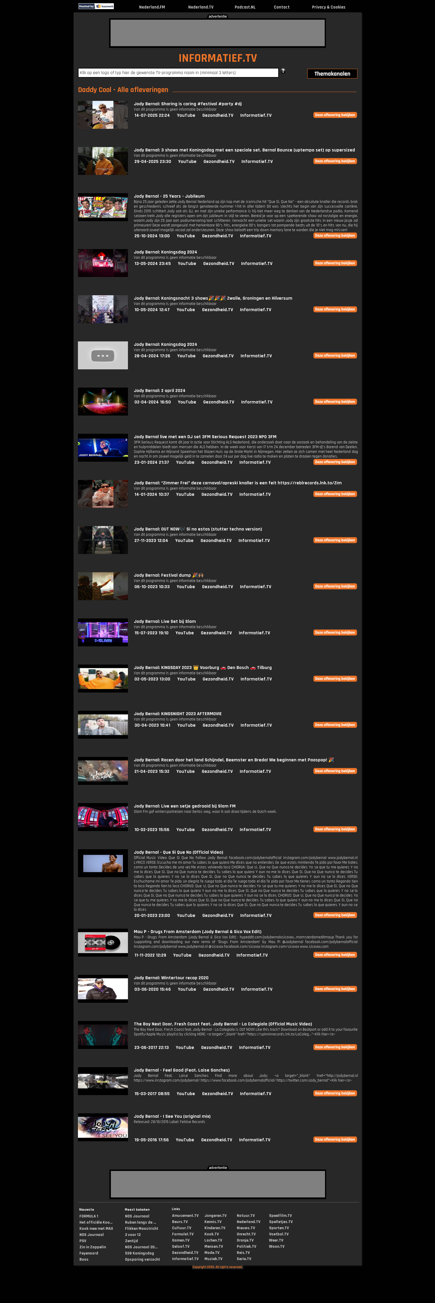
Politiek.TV (246, 1246)
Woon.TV (276, 1246)
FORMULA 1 (88, 1216)
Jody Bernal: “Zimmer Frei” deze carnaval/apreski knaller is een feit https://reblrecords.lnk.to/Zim (238, 483)
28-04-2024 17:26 (152, 356)
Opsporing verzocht (142, 1259)
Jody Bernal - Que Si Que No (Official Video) (178, 852)
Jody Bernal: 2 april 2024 (160, 391)
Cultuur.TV (181, 1228)
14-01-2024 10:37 (151, 494)
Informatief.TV (255, 115)
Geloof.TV (180, 1246)
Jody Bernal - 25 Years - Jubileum (169, 196)
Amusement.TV (185, 1215)
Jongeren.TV (215, 1215)
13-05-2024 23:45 (152, 264)
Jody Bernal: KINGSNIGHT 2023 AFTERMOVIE (178, 714)
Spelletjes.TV (281, 1221)
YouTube (186, 115)
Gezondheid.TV (217, 115)
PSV (82, 1241)
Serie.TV (244, 1259)
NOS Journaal (91, 1234)
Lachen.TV (213, 1240)
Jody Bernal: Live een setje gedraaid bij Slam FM (185, 806)
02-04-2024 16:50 (152, 402)
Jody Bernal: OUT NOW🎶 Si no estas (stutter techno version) (198, 529)
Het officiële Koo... (95, 1222)
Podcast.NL (245, 7)
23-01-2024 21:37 (151, 462)
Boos (84, 1259)
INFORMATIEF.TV (218, 58)
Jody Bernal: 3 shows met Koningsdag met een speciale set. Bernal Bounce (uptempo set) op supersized (244, 150)
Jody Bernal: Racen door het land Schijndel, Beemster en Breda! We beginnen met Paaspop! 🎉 (234, 760)
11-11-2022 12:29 (150, 955)
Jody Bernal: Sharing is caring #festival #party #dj (188, 104)
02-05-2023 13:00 (152, 679)
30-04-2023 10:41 (152, 725)
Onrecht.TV (246, 1234)
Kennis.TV (212, 1221)
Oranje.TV (245, 1240)
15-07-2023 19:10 (151, 633)
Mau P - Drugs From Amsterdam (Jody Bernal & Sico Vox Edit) (197, 932)
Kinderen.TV (214, 1228)
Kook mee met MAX (96, 1228)
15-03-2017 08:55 (152, 1094)
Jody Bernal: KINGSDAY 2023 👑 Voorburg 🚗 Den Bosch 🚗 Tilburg (203, 668)
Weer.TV (276, 1240)
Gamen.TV (180, 1240)
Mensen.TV (213, 1246)
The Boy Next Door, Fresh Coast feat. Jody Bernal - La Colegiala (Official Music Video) (223, 1024)
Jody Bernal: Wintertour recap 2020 (171, 978)
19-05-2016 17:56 (151, 1140)
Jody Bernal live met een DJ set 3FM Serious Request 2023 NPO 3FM (205, 437)
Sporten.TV (279, 1228)
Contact (282, 7)
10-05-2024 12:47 (152, 310)
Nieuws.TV (246, 1228)
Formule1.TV (183, 1234)
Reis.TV (243, 1252)
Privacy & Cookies (328, 7)
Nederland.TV (201, 7)
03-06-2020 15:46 (152, 989)
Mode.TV (211, 1252)
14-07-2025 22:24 (152, 115)
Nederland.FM (152, 7)
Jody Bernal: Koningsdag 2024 (165, 252)
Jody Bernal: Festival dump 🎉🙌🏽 (169, 575)
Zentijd (131, 1241)
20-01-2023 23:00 (152, 915)
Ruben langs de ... (140, 1222)
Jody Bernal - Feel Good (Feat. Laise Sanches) (182, 1070)
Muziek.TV (213, 1259)
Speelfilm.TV (280, 1215)
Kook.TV (211, 1234)
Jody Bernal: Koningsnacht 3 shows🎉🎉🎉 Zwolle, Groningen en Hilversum (213, 298)
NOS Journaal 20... (141, 1247)
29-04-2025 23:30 (152, 162)
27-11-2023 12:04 (151, 541)
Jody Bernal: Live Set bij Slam (165, 621)
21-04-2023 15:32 (151, 771)
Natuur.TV (246, 1215)
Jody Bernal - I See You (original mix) (172, 1116)
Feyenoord (88, 1253)
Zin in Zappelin (92, 1247)
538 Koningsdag (139, 1253)
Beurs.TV (180, 1221)
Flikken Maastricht (141, 1228)
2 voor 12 (133, 1234)
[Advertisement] (218, 33)
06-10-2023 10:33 (152, 587)
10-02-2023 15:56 (151, 830)
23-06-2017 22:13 (151, 1048)
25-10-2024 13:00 (152, 236)
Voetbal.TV (279, 1234)
